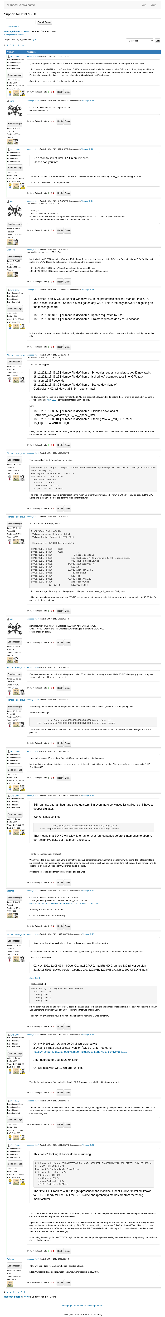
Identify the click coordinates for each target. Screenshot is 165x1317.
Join (144, 5)
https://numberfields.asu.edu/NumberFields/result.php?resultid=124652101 (64, 903)
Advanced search (12, 26)
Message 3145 (33, 355)
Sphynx (10, 1259)
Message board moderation (14, 35)
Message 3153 (33, 891)
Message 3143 (33, 249)
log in (33, 39)
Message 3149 (33, 667)
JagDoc (10, 891)
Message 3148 (33, 619)
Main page (67, 1305)
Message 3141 (33, 149)
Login (153, 5)
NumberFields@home (21, 5)
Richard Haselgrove (16, 355)
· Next (22, 45)
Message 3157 (33, 1145)
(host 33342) (35, 978)
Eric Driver (15, 56)
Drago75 (11, 250)
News (27, 31)
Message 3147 (33, 517)
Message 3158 (33, 1259)
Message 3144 (33, 290)
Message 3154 (33, 934)
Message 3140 (33, 101)
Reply (60, 92)
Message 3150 (33, 700)
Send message (15, 75)
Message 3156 (33, 1101)
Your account (79, 1305)
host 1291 (51, 400)
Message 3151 (33, 751)
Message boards (13, 31)
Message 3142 (33, 201)
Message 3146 (33, 453)
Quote (67, 92)
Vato (12, 101)
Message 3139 (33, 56)
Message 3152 (33, 795)
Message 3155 (33, 1034)
